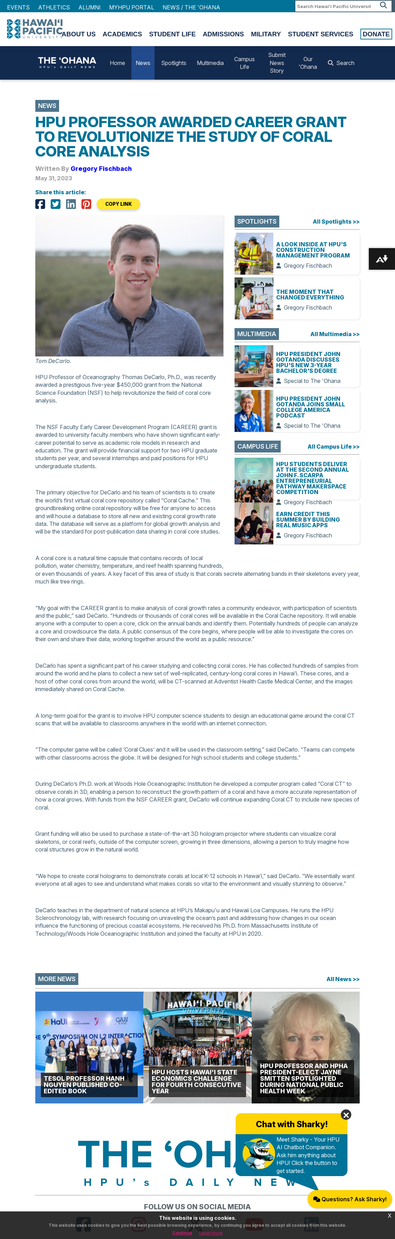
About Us (78, 34)
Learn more (211, 1233)
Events (18, 7)
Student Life (172, 34)
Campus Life (244, 63)
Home (117, 62)
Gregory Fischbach (101, 168)
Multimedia (210, 62)
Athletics (54, 7)
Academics (122, 34)
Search (341, 62)
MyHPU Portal (131, 7)
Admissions (223, 34)
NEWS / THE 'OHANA (191, 7)
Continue (182, 1233)
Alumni (89, 7)
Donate (376, 34)
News (143, 62)
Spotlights (173, 62)
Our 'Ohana (308, 63)
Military (266, 34)
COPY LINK (118, 204)
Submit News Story (277, 62)
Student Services (320, 34)
